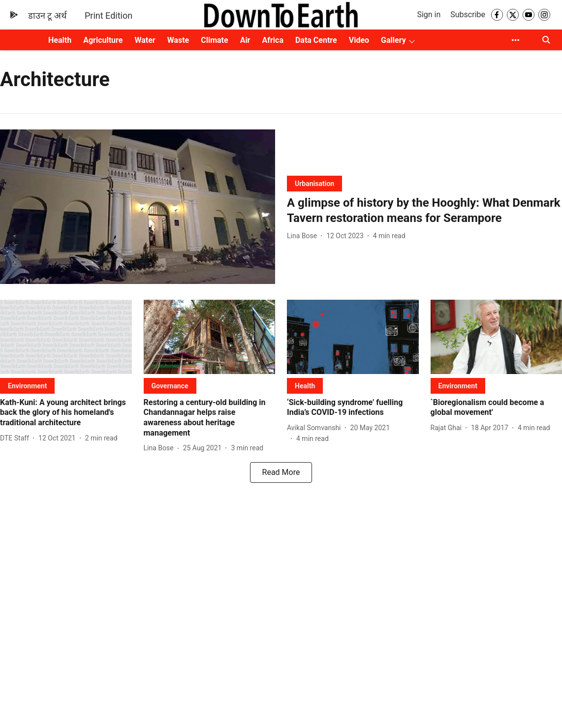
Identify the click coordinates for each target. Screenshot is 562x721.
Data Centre (316, 40)
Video (359, 40)
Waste (178, 40)
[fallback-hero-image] (137, 206)
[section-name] (314, 183)
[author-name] (304, 236)
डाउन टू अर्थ (47, 15)
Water (144, 40)
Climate (214, 40)
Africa (272, 40)
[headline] (424, 210)
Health (59, 40)
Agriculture (103, 40)
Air (245, 40)
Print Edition (108, 15)
